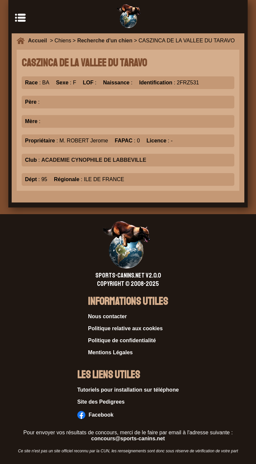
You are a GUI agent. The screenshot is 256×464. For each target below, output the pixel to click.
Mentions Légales (110, 352)
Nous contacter (107, 316)
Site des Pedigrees (101, 402)
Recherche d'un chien (105, 40)
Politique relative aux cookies (125, 328)
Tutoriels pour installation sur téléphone (128, 390)
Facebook (95, 415)
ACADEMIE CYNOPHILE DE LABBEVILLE (93, 160)
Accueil (39, 40)
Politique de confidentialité (122, 340)
